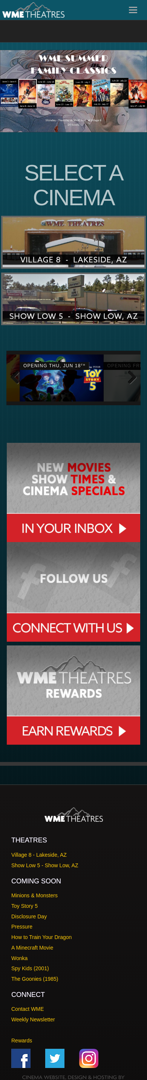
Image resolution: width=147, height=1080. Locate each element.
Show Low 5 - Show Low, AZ (44, 863)
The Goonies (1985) (34, 977)
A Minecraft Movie (32, 946)
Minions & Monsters (34, 894)
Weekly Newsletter (33, 1018)
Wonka (19, 956)
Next (129, 377)
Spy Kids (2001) (30, 966)
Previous (17, 377)
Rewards (21, 1038)
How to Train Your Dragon (41, 935)
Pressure (21, 925)
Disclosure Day (29, 914)
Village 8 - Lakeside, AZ (39, 853)
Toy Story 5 (24, 904)
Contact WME (27, 1007)
